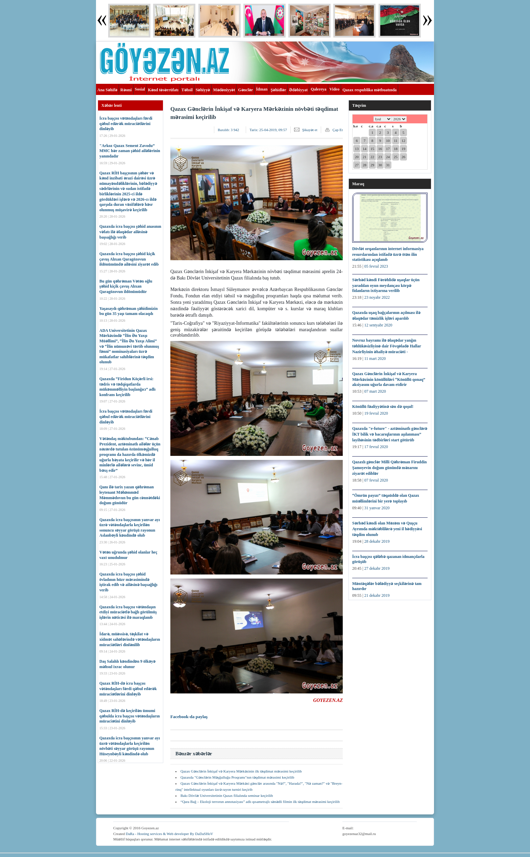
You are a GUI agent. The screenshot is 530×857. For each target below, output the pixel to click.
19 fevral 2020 (376, 413)
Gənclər (245, 90)
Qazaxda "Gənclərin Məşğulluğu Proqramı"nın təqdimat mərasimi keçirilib (237, 777)
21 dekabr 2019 (377, 595)
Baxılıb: (228, 130)
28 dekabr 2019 (377, 541)
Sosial (140, 89)
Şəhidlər (278, 90)
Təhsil (187, 90)
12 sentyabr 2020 (378, 325)
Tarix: (268, 130)
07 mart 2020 (375, 391)
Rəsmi (126, 90)
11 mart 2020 (375, 358)
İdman (261, 89)
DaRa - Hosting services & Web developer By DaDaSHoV (169, 834)
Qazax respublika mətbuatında (369, 90)
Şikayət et (309, 130)
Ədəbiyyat (298, 90)
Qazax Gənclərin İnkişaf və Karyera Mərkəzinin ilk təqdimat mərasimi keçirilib (241, 771)
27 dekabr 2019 (377, 568)
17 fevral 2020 (376, 446)
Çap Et (338, 130)
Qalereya (318, 89)
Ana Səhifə (107, 90)
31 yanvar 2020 (377, 508)
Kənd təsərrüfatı (163, 90)
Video (335, 89)
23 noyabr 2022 (377, 297)
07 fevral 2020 (376, 480)
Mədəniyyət (224, 90)
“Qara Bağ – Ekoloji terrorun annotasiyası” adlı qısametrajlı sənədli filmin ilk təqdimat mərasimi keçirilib (260, 802)
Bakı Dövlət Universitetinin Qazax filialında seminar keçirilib (226, 795)
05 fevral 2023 (376, 266)
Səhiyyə (203, 90)
